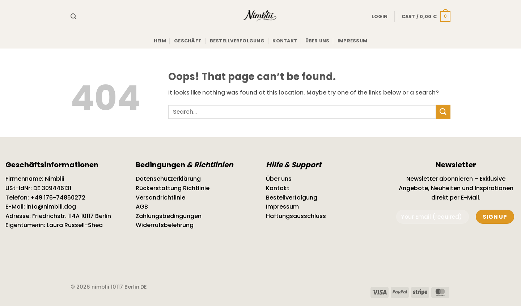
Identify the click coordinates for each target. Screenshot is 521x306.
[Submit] (443, 112)
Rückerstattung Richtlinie (172, 188)
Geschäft (188, 41)
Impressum (352, 41)
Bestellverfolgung (237, 41)
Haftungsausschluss (296, 216)
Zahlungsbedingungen (169, 216)
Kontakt (284, 41)
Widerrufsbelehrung (165, 225)
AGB (142, 206)
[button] (73, 16)
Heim (160, 41)
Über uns (317, 41)
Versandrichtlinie (160, 197)
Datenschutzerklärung (168, 179)
